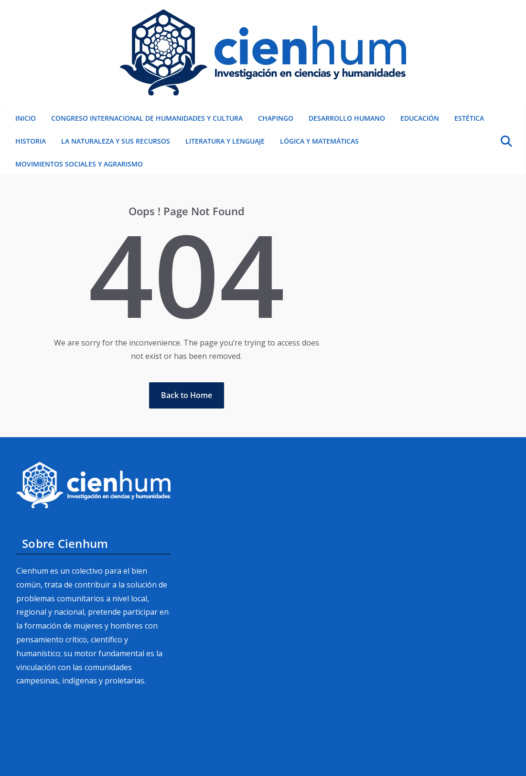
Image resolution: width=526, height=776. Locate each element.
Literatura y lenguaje (225, 141)
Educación (419, 118)
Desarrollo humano (347, 118)
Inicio (25, 118)
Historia (30, 141)
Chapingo (275, 118)
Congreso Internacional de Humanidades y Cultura (147, 118)
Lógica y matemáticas (319, 141)
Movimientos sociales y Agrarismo (79, 163)
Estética (469, 118)
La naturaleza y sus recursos (115, 141)
